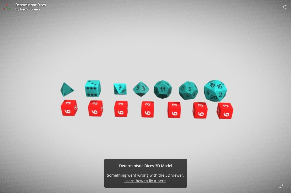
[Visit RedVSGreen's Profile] (7, 7)
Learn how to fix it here (145, 180)
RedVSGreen (30, 9)
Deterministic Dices (30, 4)
